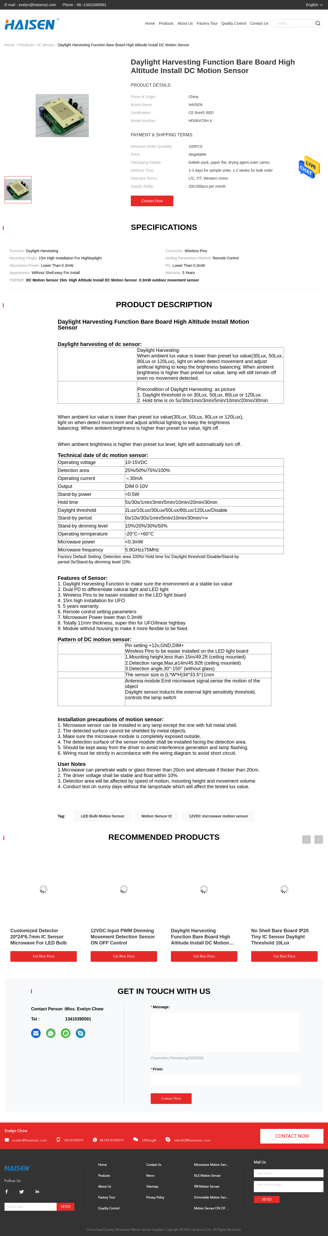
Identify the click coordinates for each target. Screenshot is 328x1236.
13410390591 (70, 1139)
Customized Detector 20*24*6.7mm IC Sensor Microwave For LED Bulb (38, 937)
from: (158, 1069)
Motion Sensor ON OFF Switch (212, 1208)
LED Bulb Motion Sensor (102, 816)
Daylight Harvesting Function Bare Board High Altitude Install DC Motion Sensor (200, 937)
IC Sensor (45, 45)
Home (150, 23)
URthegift (144, 1139)
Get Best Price (43, 956)
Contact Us (259, 23)
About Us (185, 23)
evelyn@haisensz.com (37, 5)
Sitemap (152, 1186)
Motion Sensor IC (156, 816)
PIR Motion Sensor (206, 1186)
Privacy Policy (155, 1197)
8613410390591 (108, 1140)
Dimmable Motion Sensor (212, 1197)
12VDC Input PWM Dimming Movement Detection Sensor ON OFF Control (123, 937)
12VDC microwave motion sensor (218, 816)
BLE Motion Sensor (207, 1176)
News (150, 1176)
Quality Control (233, 23)
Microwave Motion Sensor (212, 1165)
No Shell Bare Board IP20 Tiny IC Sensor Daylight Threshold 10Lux (280, 937)
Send (65, 1207)
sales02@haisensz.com (188, 1139)
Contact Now (152, 201)
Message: (161, 1007)
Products (166, 23)
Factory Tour (207, 23)
